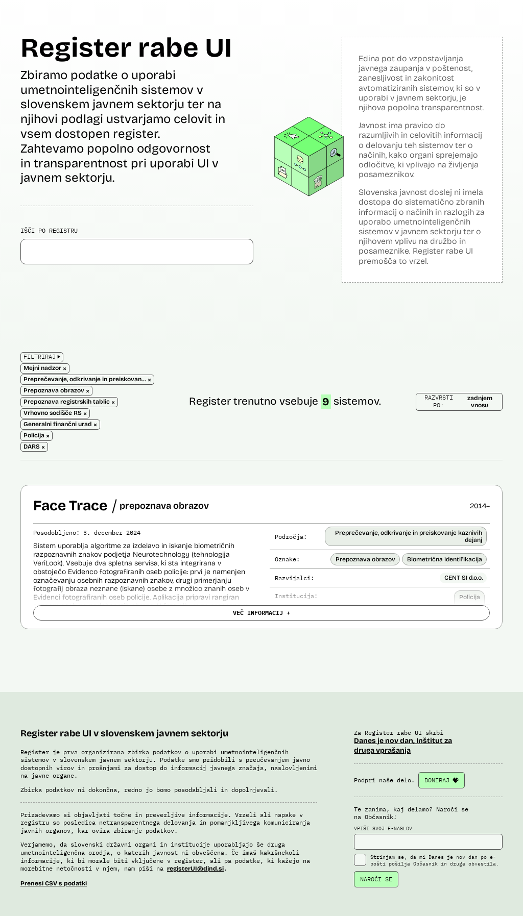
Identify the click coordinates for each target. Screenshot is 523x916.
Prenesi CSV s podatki (53, 883)
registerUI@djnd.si (195, 868)
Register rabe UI (126, 48)
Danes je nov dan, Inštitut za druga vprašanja (403, 745)
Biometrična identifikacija (444, 559)
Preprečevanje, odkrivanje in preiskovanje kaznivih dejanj (408, 536)
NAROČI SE (376, 879)
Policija (469, 597)
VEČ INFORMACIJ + (261, 612)
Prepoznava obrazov (365, 559)
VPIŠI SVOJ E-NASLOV (428, 837)
